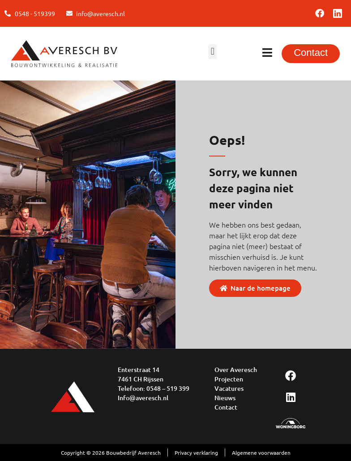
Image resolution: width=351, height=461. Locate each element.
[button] (212, 51)
